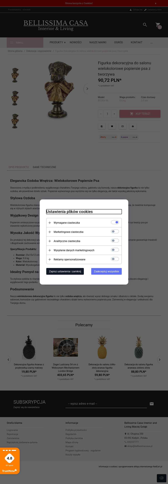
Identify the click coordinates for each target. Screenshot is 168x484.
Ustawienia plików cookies (69, 211)
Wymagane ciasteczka (67, 222)
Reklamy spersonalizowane (69, 259)
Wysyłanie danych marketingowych (74, 250)
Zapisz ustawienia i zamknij (65, 271)
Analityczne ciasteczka (67, 241)
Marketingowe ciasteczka (68, 231)
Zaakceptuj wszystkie (106, 271)
